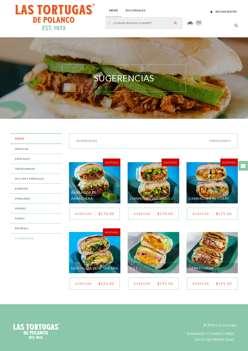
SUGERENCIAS (24, 238)
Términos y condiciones (210, 334)
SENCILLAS (21, 148)
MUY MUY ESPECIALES (29, 178)
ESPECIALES (22, 158)
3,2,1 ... (135, 268)
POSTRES (20, 208)
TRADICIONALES (25, 168)
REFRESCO (21, 228)
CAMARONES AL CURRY (209, 198)
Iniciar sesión (223, 11)
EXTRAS (19, 218)
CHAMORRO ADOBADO (150, 198)
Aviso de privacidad (214, 339)
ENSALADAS (22, 198)
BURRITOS (21, 188)
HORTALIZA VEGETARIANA (94, 268)
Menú (113, 10)
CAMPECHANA (201, 268)
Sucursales (135, 10)
